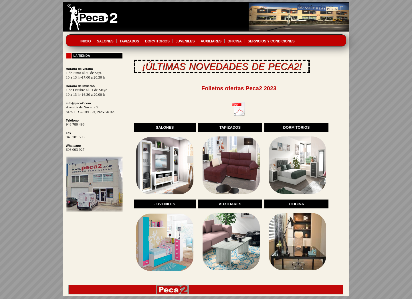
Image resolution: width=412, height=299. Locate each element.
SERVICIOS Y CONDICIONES (271, 41)
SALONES (105, 41)
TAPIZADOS (129, 41)
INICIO (85, 41)
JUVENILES (185, 41)
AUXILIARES (211, 41)
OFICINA (234, 41)
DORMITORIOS (157, 41)
